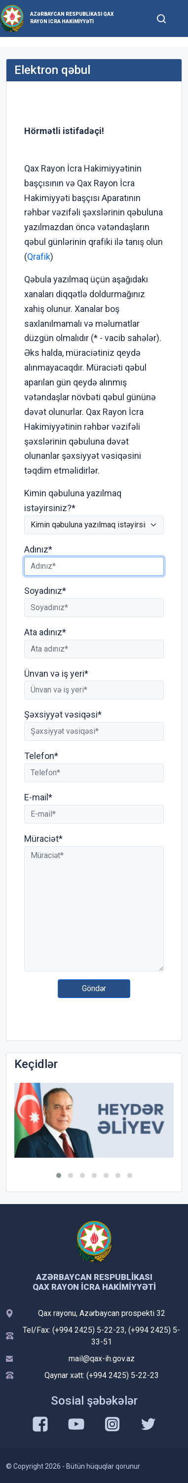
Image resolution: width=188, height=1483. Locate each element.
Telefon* (41, 756)
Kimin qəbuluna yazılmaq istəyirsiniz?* (72, 500)
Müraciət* (43, 838)
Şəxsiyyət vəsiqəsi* (63, 714)
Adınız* (38, 549)
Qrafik (38, 256)
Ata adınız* (45, 632)
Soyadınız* (45, 591)
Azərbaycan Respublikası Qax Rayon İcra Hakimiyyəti (71, 17)
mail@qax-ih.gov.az (102, 1358)
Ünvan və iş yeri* (56, 673)
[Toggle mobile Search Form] (161, 17)
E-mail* (38, 797)
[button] (59, 1175)
